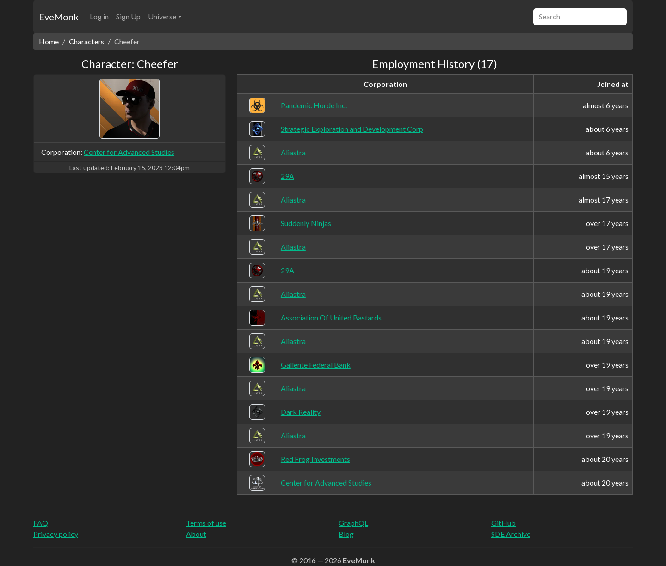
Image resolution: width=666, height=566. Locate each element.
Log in (99, 16)
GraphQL (353, 522)
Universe (162, 16)
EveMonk (59, 16)
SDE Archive (510, 533)
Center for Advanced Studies (129, 152)
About (196, 533)
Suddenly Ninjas (306, 223)
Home (49, 41)
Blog (346, 533)
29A (287, 176)
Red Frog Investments (315, 459)
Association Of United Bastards (331, 317)
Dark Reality (301, 411)
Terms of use (206, 522)
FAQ (40, 522)
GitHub (503, 522)
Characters (86, 41)
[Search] (580, 16)
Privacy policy (55, 533)
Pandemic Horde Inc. (314, 105)
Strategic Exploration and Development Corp (352, 128)
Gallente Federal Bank (316, 364)
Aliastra (293, 152)
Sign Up (128, 16)
